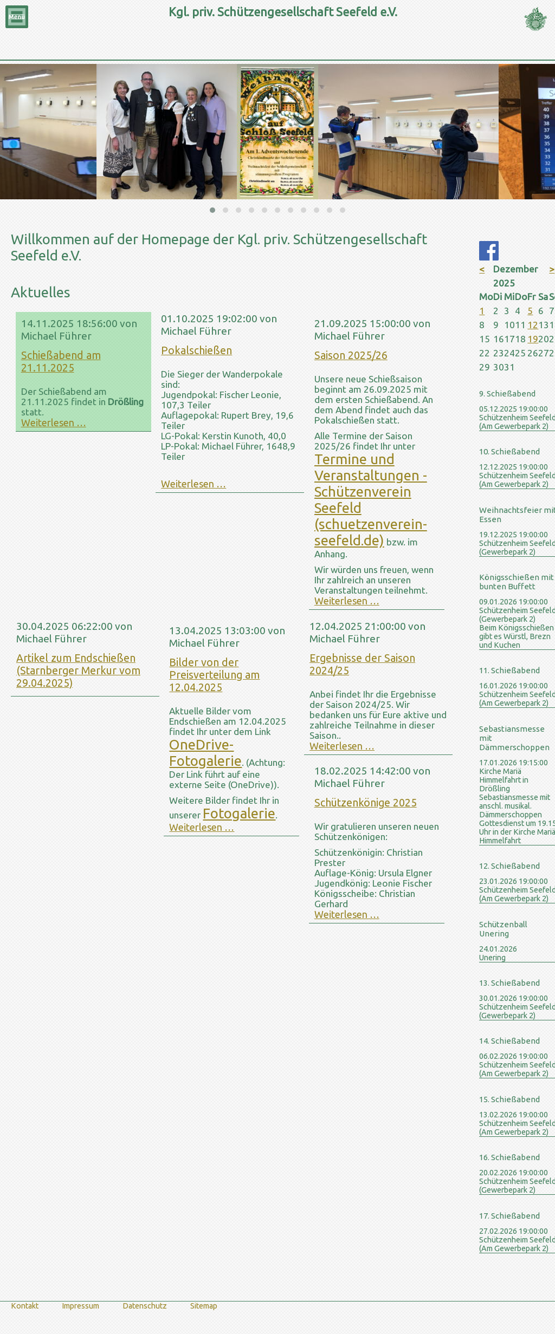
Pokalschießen (196, 350)
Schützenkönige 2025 (365, 803)
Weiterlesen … (53, 422)
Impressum (80, 1306)
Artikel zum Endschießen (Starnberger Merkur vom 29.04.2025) (78, 670)
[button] (212, 210)
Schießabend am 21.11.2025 (61, 361)
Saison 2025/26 (351, 355)
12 (532, 325)
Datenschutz (144, 1306)
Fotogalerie (239, 813)
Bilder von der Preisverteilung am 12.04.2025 (214, 674)
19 (532, 339)
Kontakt (24, 1306)
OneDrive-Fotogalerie (205, 753)
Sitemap (203, 1306)
